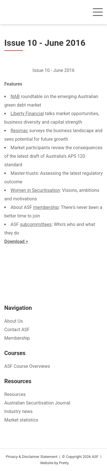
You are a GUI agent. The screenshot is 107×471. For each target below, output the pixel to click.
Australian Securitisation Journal (37, 403)
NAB (15, 96)
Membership (17, 338)
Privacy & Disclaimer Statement (31, 457)
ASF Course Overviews (27, 366)
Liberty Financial (27, 113)
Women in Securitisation (35, 190)
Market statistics (21, 420)
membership (45, 207)
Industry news (18, 411)
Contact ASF (17, 329)
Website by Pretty (54, 463)
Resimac (19, 130)
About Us (13, 321)
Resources (15, 394)
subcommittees (36, 224)
